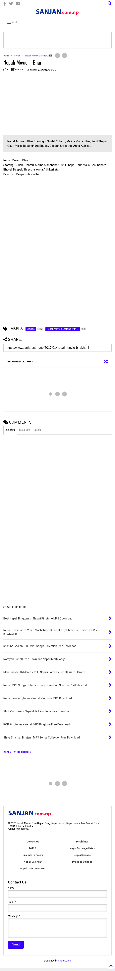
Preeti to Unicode (82, 861)
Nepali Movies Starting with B (38, 56)
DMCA (32, 848)
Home (6, 56)
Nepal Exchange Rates (82, 848)
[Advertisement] (36, 104)
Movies (17, 56)
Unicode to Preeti (33, 855)
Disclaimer (82, 841)
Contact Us (33, 841)
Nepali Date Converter (33, 868)
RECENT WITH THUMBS (17, 752)
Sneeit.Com (64, 963)
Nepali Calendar (33, 861)
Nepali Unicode (82, 855)
